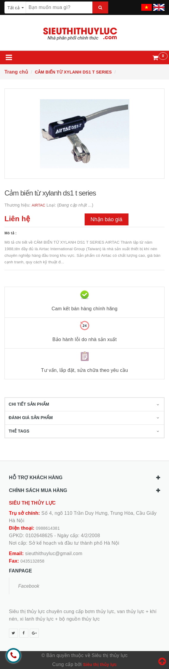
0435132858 (32, 561)
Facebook (28, 586)
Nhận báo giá (107, 219)
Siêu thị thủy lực (100, 664)
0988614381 (48, 528)
